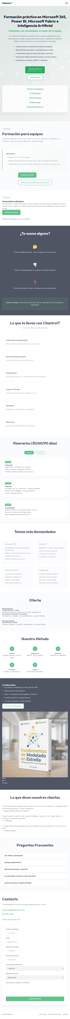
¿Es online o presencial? (13, 857)
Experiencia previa (12, 975)
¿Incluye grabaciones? (13, 864)
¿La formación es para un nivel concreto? (20, 878)
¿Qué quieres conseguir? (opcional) (17, 984)
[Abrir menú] (67, 3)
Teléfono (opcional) (12, 948)
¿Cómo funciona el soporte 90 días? (18, 885)
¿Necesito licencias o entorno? (16, 871)
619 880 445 (7, 916)
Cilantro (7, 3)
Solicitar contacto (35, 70)
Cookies (65, 1014)
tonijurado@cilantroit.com (13, 912)
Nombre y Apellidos (12, 931)
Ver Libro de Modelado (13, 708)
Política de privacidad (54, 1014)
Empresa (29, 454)
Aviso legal (42, 1014)
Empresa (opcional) (12, 957)
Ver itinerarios (35, 77)
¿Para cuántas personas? (14, 966)
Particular (40, 454)
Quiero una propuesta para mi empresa (35, 184)
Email (7, 939)
